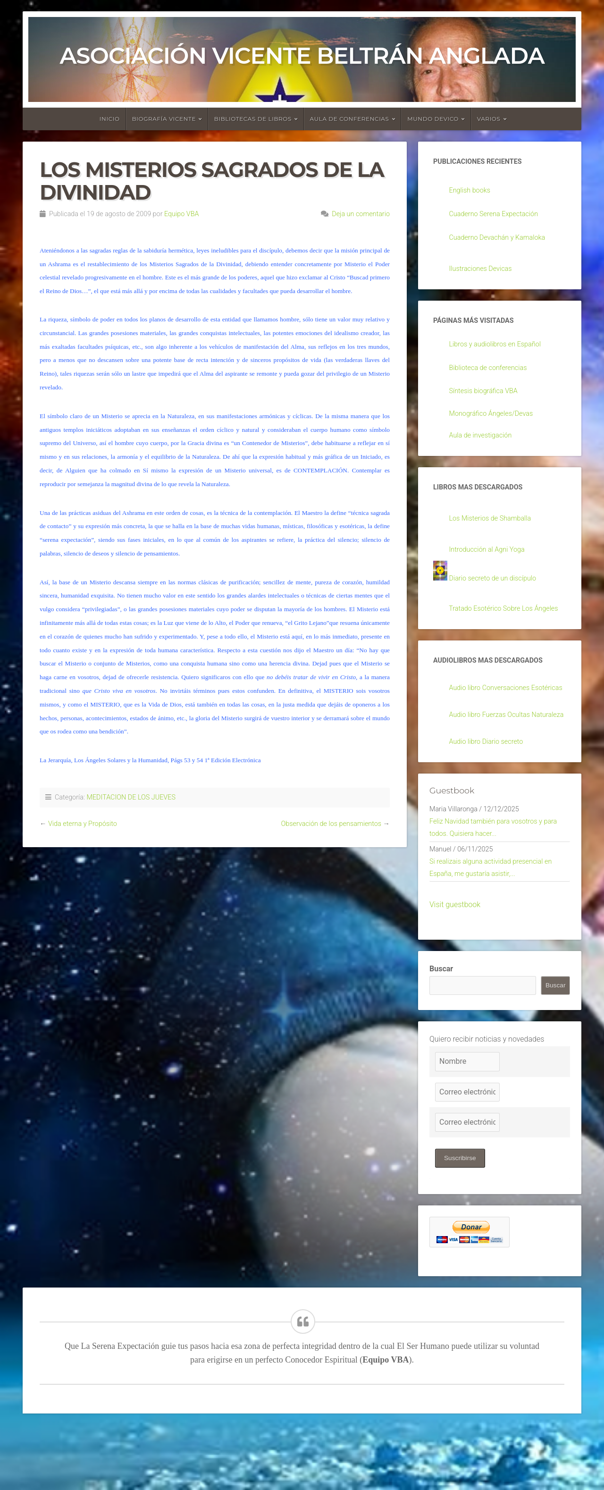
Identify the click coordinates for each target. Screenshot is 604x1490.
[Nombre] (467, 1123)
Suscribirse (461, 1220)
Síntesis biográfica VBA (487, 395)
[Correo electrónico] (467, 1154)
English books (472, 191)
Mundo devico (433, 118)
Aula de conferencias (349, 118)
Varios (489, 118)
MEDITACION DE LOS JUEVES (130, 797)
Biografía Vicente (164, 118)
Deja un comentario (361, 214)
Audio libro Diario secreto (490, 794)
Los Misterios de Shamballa (495, 526)
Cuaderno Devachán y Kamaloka (502, 239)
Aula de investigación (484, 441)
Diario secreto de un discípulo (497, 586)
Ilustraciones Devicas (484, 271)
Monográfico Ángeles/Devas (496, 418)
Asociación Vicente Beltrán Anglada (301, 55)
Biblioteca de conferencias (492, 372)
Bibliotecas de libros (253, 118)
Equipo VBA (181, 214)
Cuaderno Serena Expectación (498, 215)
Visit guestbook (454, 966)
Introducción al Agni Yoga (491, 557)
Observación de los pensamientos (331, 824)
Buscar (441, 1030)
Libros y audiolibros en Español (500, 348)
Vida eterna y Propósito (82, 824)
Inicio (110, 118)
